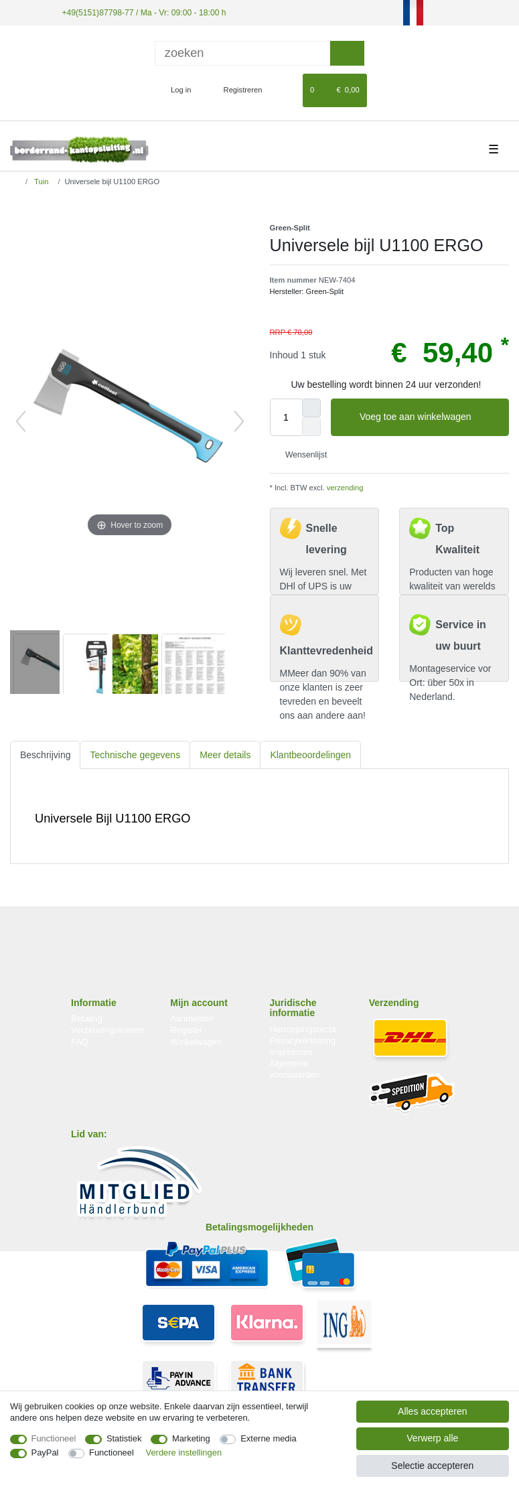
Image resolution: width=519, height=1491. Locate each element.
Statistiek (124, 1438)
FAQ (79, 1041)
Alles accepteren (432, 1411)
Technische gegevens (135, 754)
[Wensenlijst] (286, 89)
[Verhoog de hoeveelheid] (311, 408)
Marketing (191, 1438)
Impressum (291, 1052)
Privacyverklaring (303, 1041)
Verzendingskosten (107, 1030)
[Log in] (175, 89)
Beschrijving (45, 754)
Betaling (86, 1018)
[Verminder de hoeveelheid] (311, 426)
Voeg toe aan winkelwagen (429, 417)
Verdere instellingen (184, 1452)
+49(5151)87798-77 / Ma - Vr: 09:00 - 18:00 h (141, 12)
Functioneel (53, 1438)
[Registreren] (235, 89)
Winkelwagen (196, 1041)
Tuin (40, 182)
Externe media (268, 1438)
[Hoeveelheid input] (286, 417)
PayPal (45, 1452)
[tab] (45, 754)
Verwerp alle (432, 1438)
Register (186, 1030)
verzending (344, 488)
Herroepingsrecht (303, 1028)
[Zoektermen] (242, 52)
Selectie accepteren (432, 1465)
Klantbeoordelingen (310, 754)
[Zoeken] (347, 52)
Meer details (225, 754)
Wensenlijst (301, 454)
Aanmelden (192, 1018)
